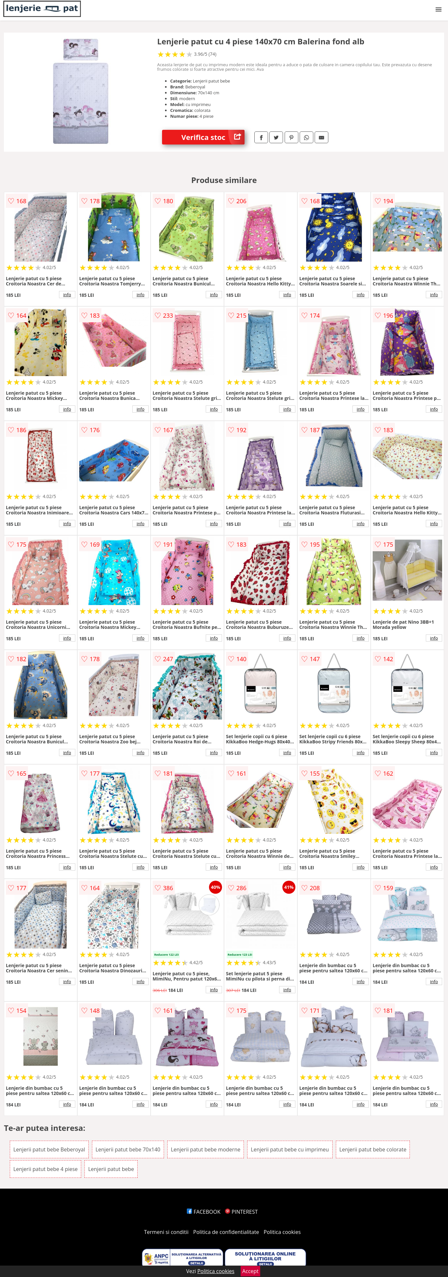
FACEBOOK (203, 1211)
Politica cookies (282, 1232)
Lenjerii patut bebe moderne (205, 1149)
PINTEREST (241, 1211)
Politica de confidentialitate (226, 1232)
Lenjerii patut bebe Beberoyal (49, 1149)
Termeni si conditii (166, 1232)
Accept (250, 1271)
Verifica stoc (213, 137)
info (67, 294)
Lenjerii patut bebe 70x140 (128, 1149)
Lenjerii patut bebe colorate (373, 1149)
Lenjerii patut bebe (111, 1169)
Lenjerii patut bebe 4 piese (45, 1169)
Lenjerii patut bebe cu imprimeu (290, 1149)
